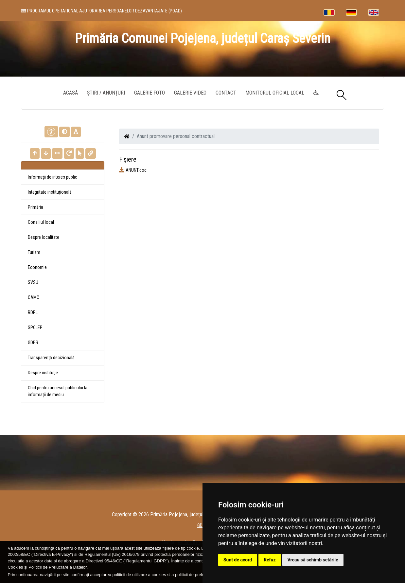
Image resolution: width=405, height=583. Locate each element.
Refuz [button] (270, 559)
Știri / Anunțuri (106, 93)
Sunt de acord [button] (237, 559)
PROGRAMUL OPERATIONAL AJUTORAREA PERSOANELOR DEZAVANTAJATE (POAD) (101, 10)
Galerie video (190, 93)
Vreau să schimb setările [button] (313, 559)
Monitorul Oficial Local (274, 93)
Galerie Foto (149, 93)
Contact (226, 93)
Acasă (70, 93)
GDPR (33, 342)
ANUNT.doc (136, 170)
